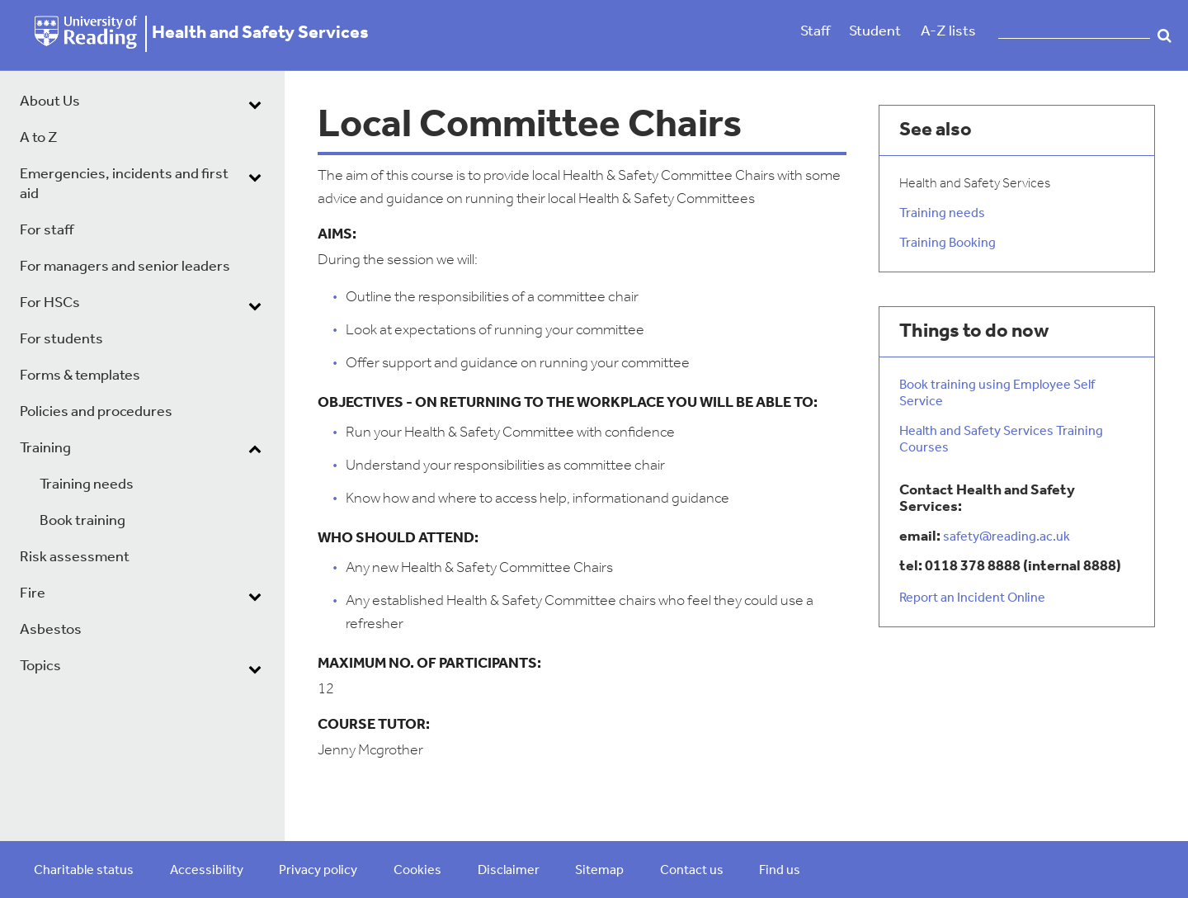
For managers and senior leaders (125, 267)
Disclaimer (509, 870)
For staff (46, 231)
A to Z (39, 138)
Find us (779, 870)
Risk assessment (75, 557)
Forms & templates (80, 376)
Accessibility (206, 870)
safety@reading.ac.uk (1006, 537)
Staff (815, 32)
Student (875, 32)
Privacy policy (318, 870)
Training (45, 448)
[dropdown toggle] (255, 104)
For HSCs (50, 303)
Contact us (692, 870)
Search (1165, 35)
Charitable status (84, 870)
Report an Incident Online (972, 598)
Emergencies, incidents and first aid (124, 184)
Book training (82, 521)
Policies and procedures (96, 412)
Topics (40, 666)
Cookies (417, 870)
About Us (50, 102)
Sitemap (599, 870)
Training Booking (947, 243)
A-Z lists (948, 32)
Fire (32, 594)
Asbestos (51, 630)
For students (61, 339)
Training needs (87, 485)
